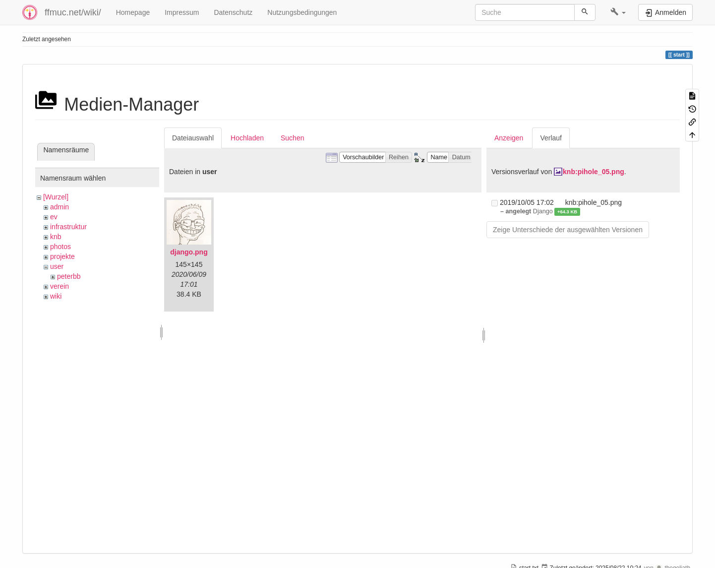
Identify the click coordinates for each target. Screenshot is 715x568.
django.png (188, 252)
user (56, 266)
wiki (55, 296)
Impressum (182, 12)
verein (59, 286)
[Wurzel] (55, 197)
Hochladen (247, 138)
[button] (618, 12)
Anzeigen (508, 138)
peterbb (68, 276)
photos (60, 247)
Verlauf (551, 138)
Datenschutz (233, 12)
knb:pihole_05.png (593, 172)
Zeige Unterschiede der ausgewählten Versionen (568, 230)
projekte (62, 256)
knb (55, 237)
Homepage (133, 12)
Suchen (292, 138)
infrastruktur (68, 227)
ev (54, 217)
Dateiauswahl (193, 138)
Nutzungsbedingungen (302, 12)
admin (59, 207)
